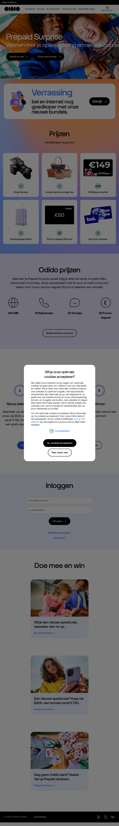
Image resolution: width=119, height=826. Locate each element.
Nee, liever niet (60, 452)
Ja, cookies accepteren (59, 443)
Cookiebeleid (60, 431)
